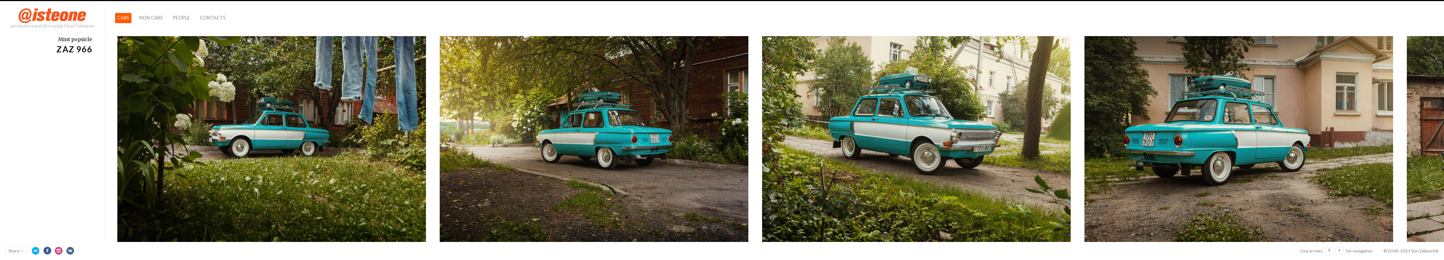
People (181, 18)
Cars (123, 18)
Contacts (213, 18)
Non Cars (151, 18)
